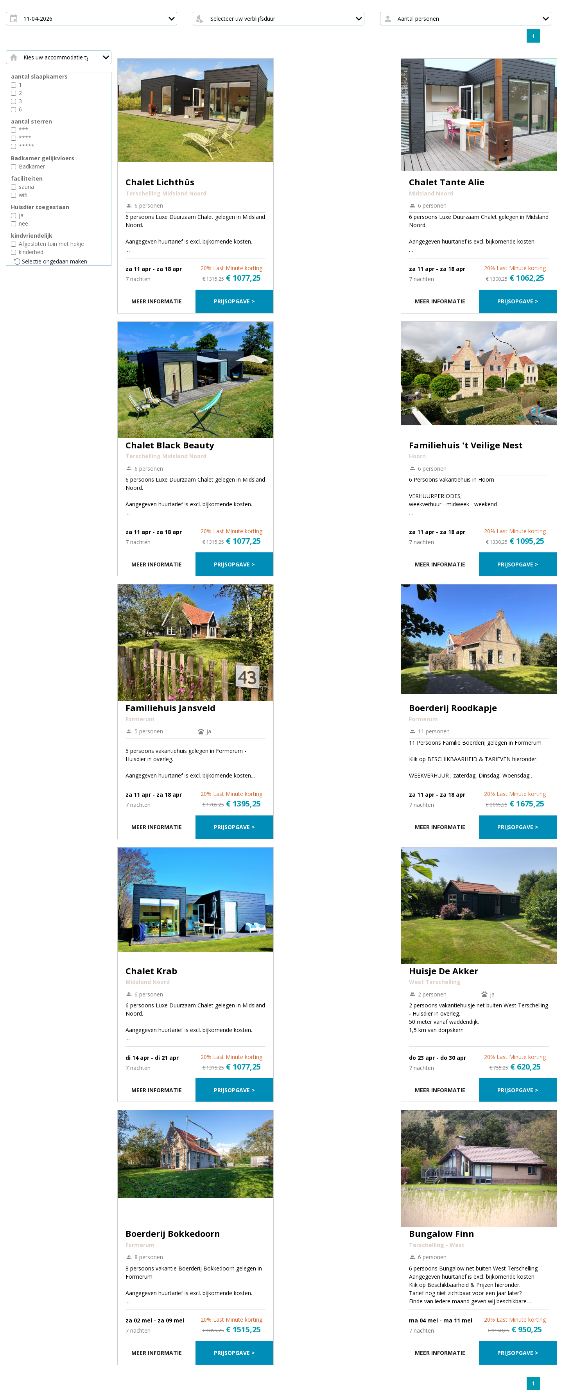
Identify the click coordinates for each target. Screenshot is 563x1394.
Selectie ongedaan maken (54, 261)
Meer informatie (156, 301)
